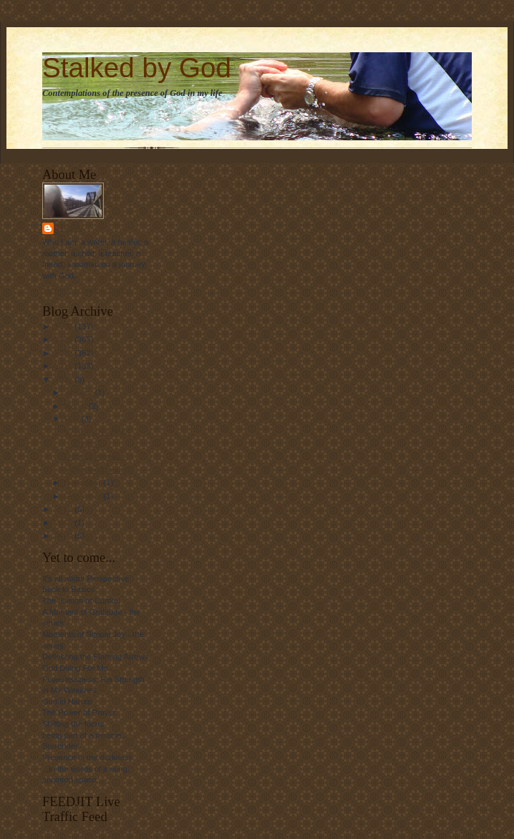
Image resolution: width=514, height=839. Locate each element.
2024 (64, 535)
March (76, 406)
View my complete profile (86, 290)
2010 (64, 353)
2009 (64, 339)
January (79, 392)
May (73, 418)
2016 (64, 522)
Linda (69, 228)
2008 (64, 326)
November (84, 482)
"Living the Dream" (95, 469)
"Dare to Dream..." (94, 456)
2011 (64, 366)
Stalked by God (136, 67)
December (84, 496)
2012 (64, 379)
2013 (64, 509)
